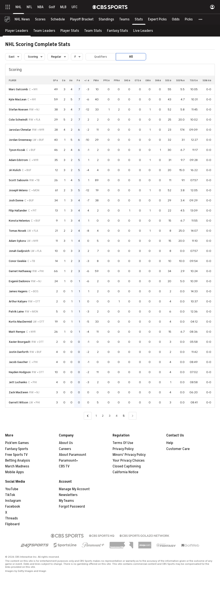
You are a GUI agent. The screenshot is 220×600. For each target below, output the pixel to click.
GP (55, 80)
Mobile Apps (14, 472)
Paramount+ (68, 460)
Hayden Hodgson (20, 372)
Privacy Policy (123, 449)
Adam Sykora (17, 241)
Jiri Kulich (15, 170)
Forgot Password (72, 506)
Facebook (12, 506)
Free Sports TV (16, 455)
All (131, 56)
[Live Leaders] (143, 31)
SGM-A (207, 80)
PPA (117, 80)
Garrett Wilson (18, 402)
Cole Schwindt (18, 119)
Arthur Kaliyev (18, 301)
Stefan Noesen (18, 109)
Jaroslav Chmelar (20, 130)
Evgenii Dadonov (19, 281)
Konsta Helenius (19, 220)
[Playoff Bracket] (81, 19)
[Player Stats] (70, 31)
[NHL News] (22, 19)
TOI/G (194, 80)
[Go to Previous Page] (88, 416)
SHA (158, 80)
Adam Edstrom (18, 160)
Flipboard (12, 524)
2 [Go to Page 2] (103, 416)
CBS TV (64, 466)
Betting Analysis (17, 460)
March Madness (17, 466)
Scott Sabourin (18, 180)
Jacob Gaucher (18, 362)
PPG (106, 80)
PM (96, 80)
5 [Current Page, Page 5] (124, 416)
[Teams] (124, 19)
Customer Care (178, 449)
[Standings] (106, 19)
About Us (66, 443)
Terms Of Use (123, 443)
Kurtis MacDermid (20, 321)
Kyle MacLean (17, 99)
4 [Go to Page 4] (117, 416)
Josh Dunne (16, 200)
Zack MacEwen (18, 392)
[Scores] (40, 19)
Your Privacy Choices (129, 460)
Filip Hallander (18, 210)
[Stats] (138, 19)
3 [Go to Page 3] (109, 416)
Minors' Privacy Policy (129, 455)
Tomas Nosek (17, 231)
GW (148, 80)
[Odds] (175, 19)
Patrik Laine (16, 311)
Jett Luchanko (18, 382)
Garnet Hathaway (20, 271)
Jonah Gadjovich (19, 251)
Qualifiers (100, 56)
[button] (200, 19)
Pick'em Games (17, 443)
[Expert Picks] (157, 19)
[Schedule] (57, 19)
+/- (86, 80)
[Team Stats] (93, 31)
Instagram (13, 501)
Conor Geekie (17, 261)
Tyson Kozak (17, 150)
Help (169, 443)
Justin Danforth (19, 352)
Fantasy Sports (16, 449)
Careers (65, 449)
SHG (127, 80)
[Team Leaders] (44, 31)
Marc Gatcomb (18, 89)
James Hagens (18, 291)
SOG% (180, 80)
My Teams (66, 501)
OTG (138, 80)
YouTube (11, 489)
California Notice (125, 472)
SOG (168, 80)
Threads (11, 518)
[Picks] (188, 19)
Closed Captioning (127, 466)
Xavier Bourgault (20, 342)
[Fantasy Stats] (117, 31)
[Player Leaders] (17, 31)
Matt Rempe (17, 332)
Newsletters (68, 495)
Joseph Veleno (18, 190)
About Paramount (72, 455)
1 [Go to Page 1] (96, 416)
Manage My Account (74, 489)
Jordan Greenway (20, 140)
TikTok (10, 495)
